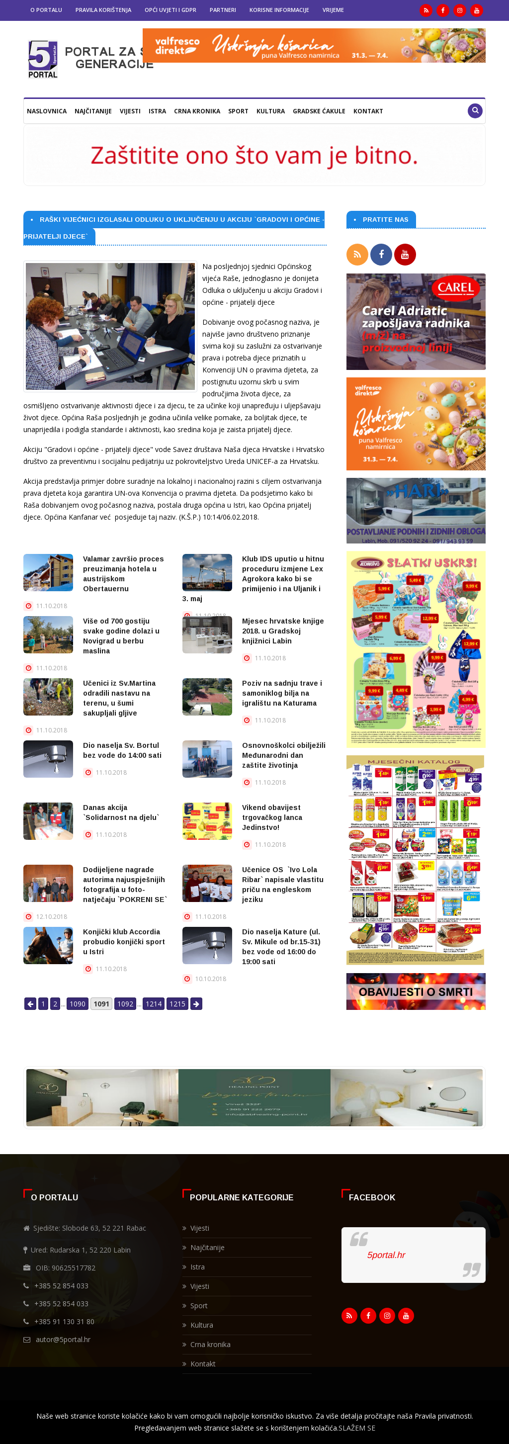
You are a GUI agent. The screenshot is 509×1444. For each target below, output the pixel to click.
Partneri (223, 9)
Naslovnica (47, 111)
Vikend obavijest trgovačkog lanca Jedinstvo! (272, 817)
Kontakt (368, 111)
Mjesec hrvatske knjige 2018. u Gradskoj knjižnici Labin (283, 631)
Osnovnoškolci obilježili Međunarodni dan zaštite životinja (284, 755)
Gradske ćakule (319, 111)
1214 (154, 1003)
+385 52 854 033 (61, 1285)
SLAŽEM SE (357, 1428)
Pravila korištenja (103, 9)
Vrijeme (333, 9)
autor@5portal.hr (63, 1339)
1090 (77, 1003)
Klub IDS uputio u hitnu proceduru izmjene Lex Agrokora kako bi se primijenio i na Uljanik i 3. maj (253, 579)
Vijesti (130, 111)
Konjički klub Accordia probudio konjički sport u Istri (124, 942)
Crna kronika (197, 111)
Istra (157, 111)
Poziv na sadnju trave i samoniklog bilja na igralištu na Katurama (282, 693)
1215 (177, 1003)
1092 (125, 1003)
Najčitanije (93, 111)
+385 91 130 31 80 (64, 1321)
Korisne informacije (279, 9)
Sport (238, 111)
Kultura (270, 111)
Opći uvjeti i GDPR (170, 9)
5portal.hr (386, 1255)
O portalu (46, 9)
